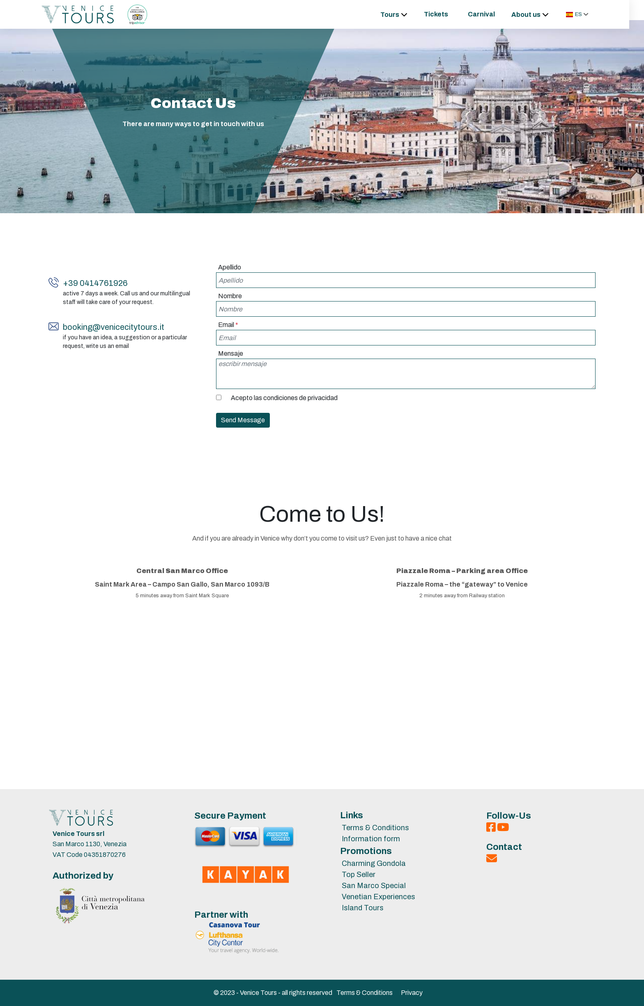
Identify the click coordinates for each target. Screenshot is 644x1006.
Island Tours (363, 908)
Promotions (366, 851)
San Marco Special (374, 886)
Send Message (243, 420)
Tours (397, 14)
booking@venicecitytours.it (113, 326)
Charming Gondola (374, 863)
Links (351, 815)
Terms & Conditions (375, 828)
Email (228, 324)
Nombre (230, 295)
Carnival (488, 14)
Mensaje (230, 353)
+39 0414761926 (95, 283)
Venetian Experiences (378, 897)
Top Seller (358, 874)
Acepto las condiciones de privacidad (284, 397)
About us (533, 14)
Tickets (443, 14)
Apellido (229, 267)
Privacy (412, 992)
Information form (371, 839)
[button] (584, 14)
